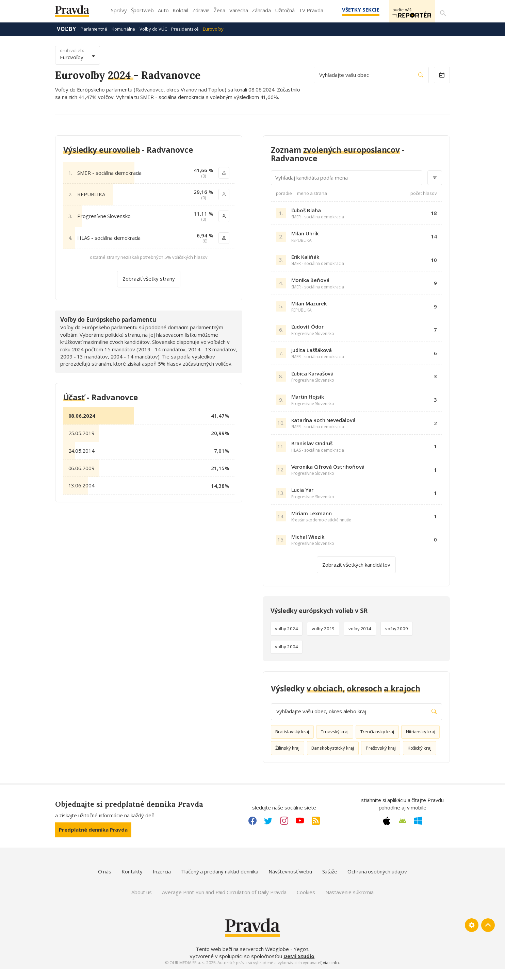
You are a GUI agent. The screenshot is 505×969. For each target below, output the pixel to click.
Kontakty (131, 871)
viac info (331, 962)
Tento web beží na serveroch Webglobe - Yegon (252, 948)
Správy (119, 10)
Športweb (142, 10)
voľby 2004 (286, 646)
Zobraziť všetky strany (149, 278)
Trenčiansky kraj (377, 731)
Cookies (306, 891)
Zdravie (201, 10)
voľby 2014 (359, 628)
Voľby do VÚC (153, 29)
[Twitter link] (268, 820)
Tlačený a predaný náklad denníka (219, 871)
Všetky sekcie (351, 9)
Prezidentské (184, 29)
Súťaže (330, 871)
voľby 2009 (396, 628)
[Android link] (402, 820)
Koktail (180, 10)
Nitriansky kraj (420, 731)
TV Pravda (311, 10)
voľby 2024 (286, 628)
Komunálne (123, 29)
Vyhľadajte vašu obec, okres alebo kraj (356, 711)
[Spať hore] (488, 925)
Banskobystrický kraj (332, 748)
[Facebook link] (252, 820)
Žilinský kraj (287, 748)
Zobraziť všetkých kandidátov (356, 564)
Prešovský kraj (381, 748)
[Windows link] (418, 820)
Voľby (66, 28)
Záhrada (261, 10)
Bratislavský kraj (292, 731)
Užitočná (285, 10)
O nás (105, 871)
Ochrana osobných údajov (377, 871)
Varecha (238, 10)
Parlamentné (94, 29)
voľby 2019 (323, 628)
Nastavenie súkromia (349, 891)
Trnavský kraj (334, 731)
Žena (219, 10)
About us (141, 891)
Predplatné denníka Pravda (93, 829)
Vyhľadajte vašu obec (371, 74)
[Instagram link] (284, 820)
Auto (163, 10)
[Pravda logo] (77, 12)
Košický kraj (419, 748)
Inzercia (162, 871)
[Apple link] (386, 820)
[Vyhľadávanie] (441, 11)
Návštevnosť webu (290, 871)
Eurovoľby (213, 29)
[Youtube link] (300, 820)
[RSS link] (316, 820)
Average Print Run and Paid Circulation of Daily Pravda (224, 891)
